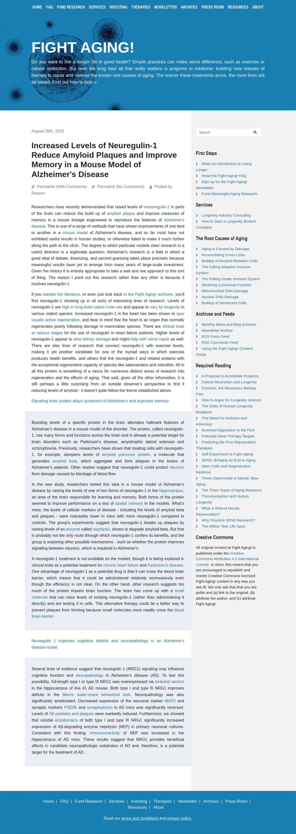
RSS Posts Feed (215, 336)
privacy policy (179, 818)
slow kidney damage (91, 339)
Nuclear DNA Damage (220, 297)
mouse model (75, 233)
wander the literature (61, 294)
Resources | (140, 807)
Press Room (213, 7)
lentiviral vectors (169, 682)
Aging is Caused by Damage (225, 249)
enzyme (73, 529)
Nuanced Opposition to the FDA (228, 430)
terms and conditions (139, 818)
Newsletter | (190, 801)
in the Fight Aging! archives (148, 294)
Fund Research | (91, 801)
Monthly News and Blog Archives (229, 324)
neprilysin (101, 529)
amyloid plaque (121, 213)
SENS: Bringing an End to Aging (228, 460)
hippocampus (171, 490)
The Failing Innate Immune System (231, 279)
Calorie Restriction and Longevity (229, 382)
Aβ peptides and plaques (71, 714)
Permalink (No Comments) (120, 187)
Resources (238, 7)
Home (37, 7)
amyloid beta (64, 461)
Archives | (214, 801)
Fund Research (71, 7)
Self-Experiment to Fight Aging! (227, 454)
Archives (189, 7)
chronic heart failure (121, 565)
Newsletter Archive (217, 330)
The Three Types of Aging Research (232, 490)
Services (97, 7)
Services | (119, 801)
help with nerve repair (150, 339)
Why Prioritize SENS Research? (228, 520)
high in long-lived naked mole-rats (92, 307)
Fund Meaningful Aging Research (229, 194)
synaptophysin (100, 707)
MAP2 (170, 701)
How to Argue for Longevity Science (231, 400)
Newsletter (165, 7)
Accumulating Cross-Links (223, 255)
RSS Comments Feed (220, 342)
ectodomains (66, 720)
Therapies (140, 7)
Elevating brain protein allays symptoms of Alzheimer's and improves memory (100, 401)
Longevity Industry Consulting (226, 215)
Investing (118, 7)
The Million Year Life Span (223, 526)
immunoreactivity (105, 733)
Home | (51, 801)
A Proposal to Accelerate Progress (230, 376)
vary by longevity (165, 307)
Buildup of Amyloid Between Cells (229, 261)
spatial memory (129, 503)
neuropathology (89, 675)
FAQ (49, 7)
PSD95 (70, 707)
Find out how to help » (74, 82)
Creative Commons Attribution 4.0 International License (227, 559)
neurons (177, 467)
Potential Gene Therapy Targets (228, 436)
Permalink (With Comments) (62, 187)
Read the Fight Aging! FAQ (224, 176)
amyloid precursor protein (126, 454)
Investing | (142, 801)
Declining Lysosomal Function (226, 285)
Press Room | (239, 801)
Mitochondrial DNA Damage (225, 291)
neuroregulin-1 (156, 207)
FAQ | (67, 801)
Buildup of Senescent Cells (224, 303)
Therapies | (165, 801)
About (258, 7)
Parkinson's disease (165, 565)
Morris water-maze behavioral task (96, 695)
